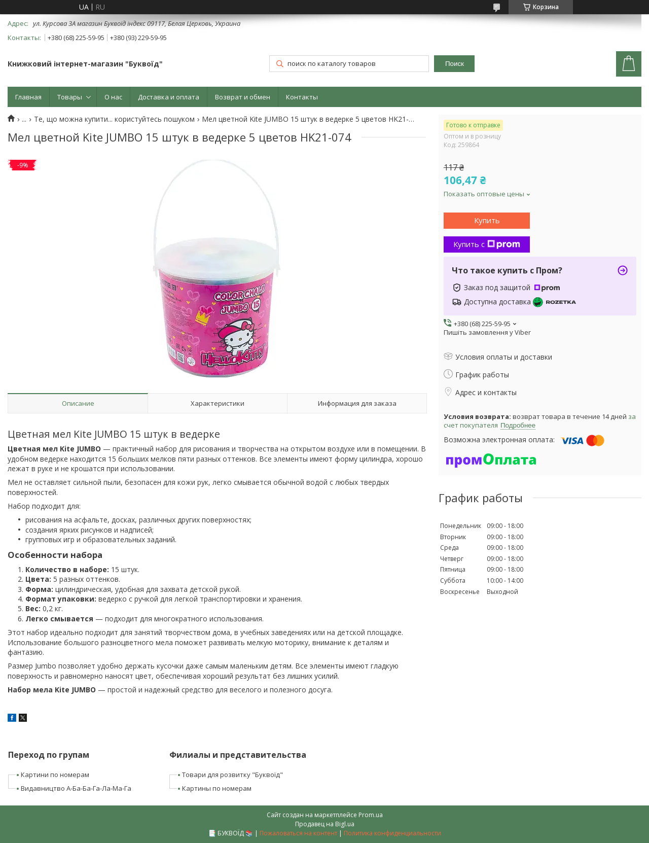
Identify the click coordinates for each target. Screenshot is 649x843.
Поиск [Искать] (454, 63)
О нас (113, 96)
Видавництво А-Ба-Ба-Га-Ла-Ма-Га (76, 788)
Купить (487, 220)
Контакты (302, 96)
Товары (69, 96)
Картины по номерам (216, 788)
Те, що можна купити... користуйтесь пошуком (114, 119)
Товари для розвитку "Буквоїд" (232, 774)
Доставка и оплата (168, 96)
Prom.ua (370, 815)
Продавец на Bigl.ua (324, 824)
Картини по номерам (55, 774)
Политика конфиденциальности (392, 833)
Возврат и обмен (242, 96)
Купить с (486, 244)
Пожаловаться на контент (298, 833)
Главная (28, 96)
